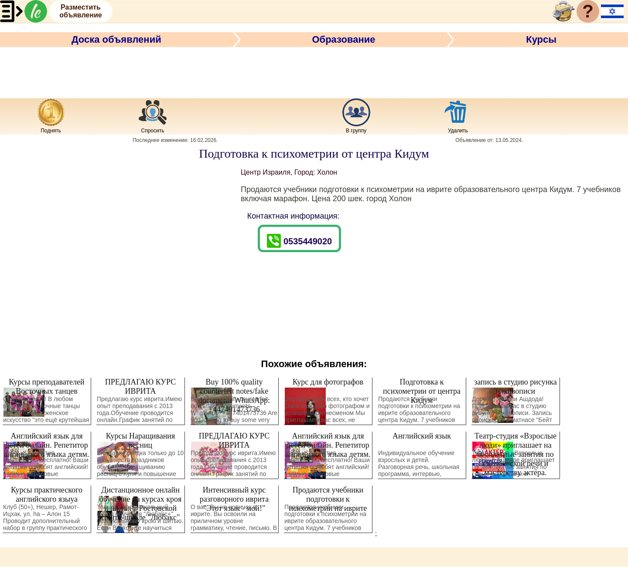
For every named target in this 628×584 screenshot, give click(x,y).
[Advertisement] (314, 71)
